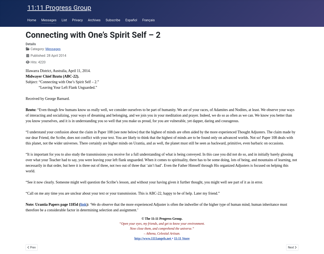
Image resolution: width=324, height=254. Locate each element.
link (83, 204)
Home (31, 20)
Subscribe (113, 20)
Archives (94, 20)
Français (148, 20)
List (64, 20)
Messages (48, 20)
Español (131, 20)
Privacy (77, 20)
